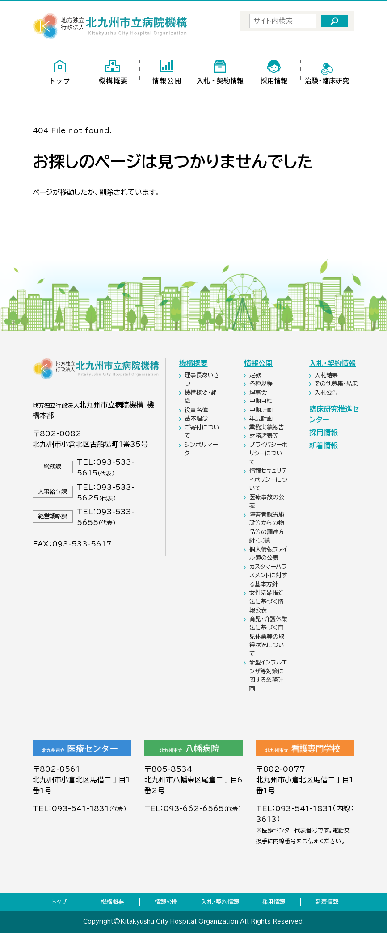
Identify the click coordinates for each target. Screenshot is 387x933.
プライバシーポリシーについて (268, 453)
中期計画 (261, 410)
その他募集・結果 (337, 384)
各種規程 (261, 384)
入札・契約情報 (332, 363)
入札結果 (327, 375)
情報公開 (258, 363)
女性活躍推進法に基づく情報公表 (266, 601)
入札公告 (327, 392)
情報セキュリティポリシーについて (268, 479)
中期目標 (261, 401)
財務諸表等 (264, 436)
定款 (256, 375)
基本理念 (197, 418)
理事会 (259, 392)
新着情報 (323, 445)
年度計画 (261, 418)
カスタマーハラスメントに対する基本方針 (268, 575)
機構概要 (193, 363)
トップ (59, 902)
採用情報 (323, 432)
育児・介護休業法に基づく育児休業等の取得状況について (268, 636)
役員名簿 (197, 410)
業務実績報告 (267, 427)
